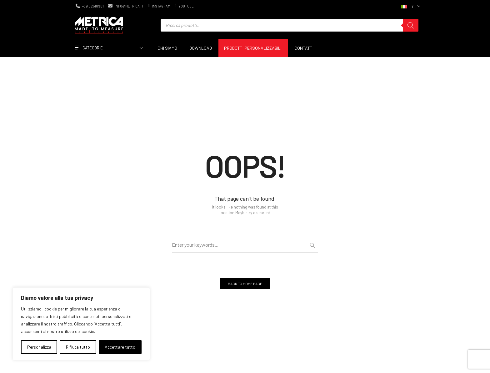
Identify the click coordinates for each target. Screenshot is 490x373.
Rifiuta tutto (78, 347)
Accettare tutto (120, 347)
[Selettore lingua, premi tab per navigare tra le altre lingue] (410, 6)
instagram (159, 6)
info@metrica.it (126, 6)
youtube (184, 6)
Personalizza (39, 347)
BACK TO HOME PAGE (245, 283)
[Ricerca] (410, 25)
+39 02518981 (90, 6)
